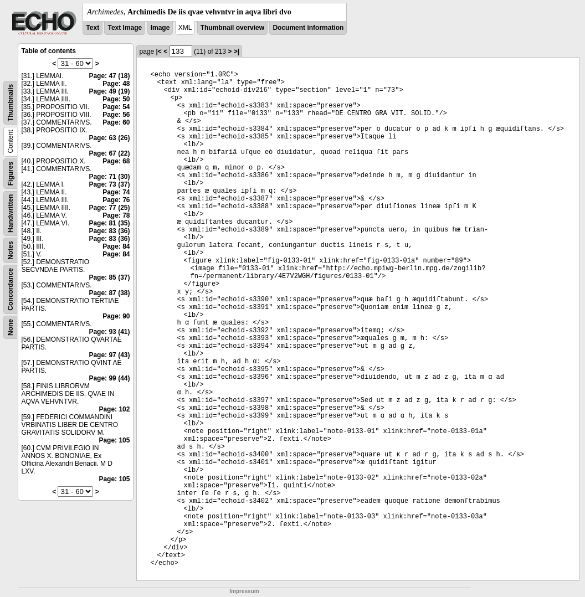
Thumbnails (10, 102)
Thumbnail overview (232, 28)
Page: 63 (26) (109, 138)
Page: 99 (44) (109, 378)
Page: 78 (116, 215)
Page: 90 (116, 316)
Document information (308, 28)
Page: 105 (114, 440)
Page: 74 (116, 192)
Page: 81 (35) (109, 223)
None (10, 327)
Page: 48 (116, 84)
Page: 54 (116, 107)
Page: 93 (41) (109, 332)
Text (92, 28)
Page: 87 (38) (109, 293)
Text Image (124, 28)
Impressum (244, 591)
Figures (10, 174)
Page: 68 (116, 161)
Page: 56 (116, 115)
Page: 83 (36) (109, 231)
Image (160, 28)
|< (159, 51)
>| (236, 51)
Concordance (10, 289)
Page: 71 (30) (109, 177)
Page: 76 (116, 200)
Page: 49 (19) (109, 91)
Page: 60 (116, 122)
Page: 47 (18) (109, 76)
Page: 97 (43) (109, 355)
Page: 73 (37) (109, 184)
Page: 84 (116, 246)
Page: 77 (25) (109, 208)
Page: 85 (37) (109, 277)
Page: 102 (114, 409)
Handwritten (10, 213)
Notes (10, 250)
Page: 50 (116, 99)
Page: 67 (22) (109, 153)
